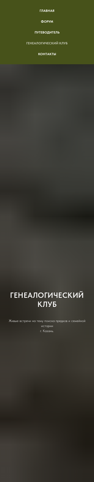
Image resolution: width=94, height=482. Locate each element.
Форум (47, 21)
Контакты (47, 54)
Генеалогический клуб (47, 43)
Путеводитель (47, 32)
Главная (47, 11)
